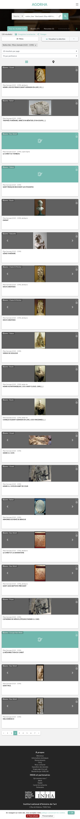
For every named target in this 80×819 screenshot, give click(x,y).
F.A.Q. (40, 762)
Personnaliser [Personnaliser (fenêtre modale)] (47, 816)
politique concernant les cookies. (53, 813)
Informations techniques (40, 757)
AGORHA (40, 4)
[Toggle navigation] (77, 4)
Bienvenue (40, 755)
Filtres (20, 39)
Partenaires (40, 786)
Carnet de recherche (40, 784)
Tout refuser (32, 816)
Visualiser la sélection (55, 39)
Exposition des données (40, 766)
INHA (40, 780)
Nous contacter (40, 764)
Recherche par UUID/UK (40, 771)
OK (71, 813)
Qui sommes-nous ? (40, 778)
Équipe (40, 782)
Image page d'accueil (40, 768)
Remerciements (40, 759)
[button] (7, 240)
